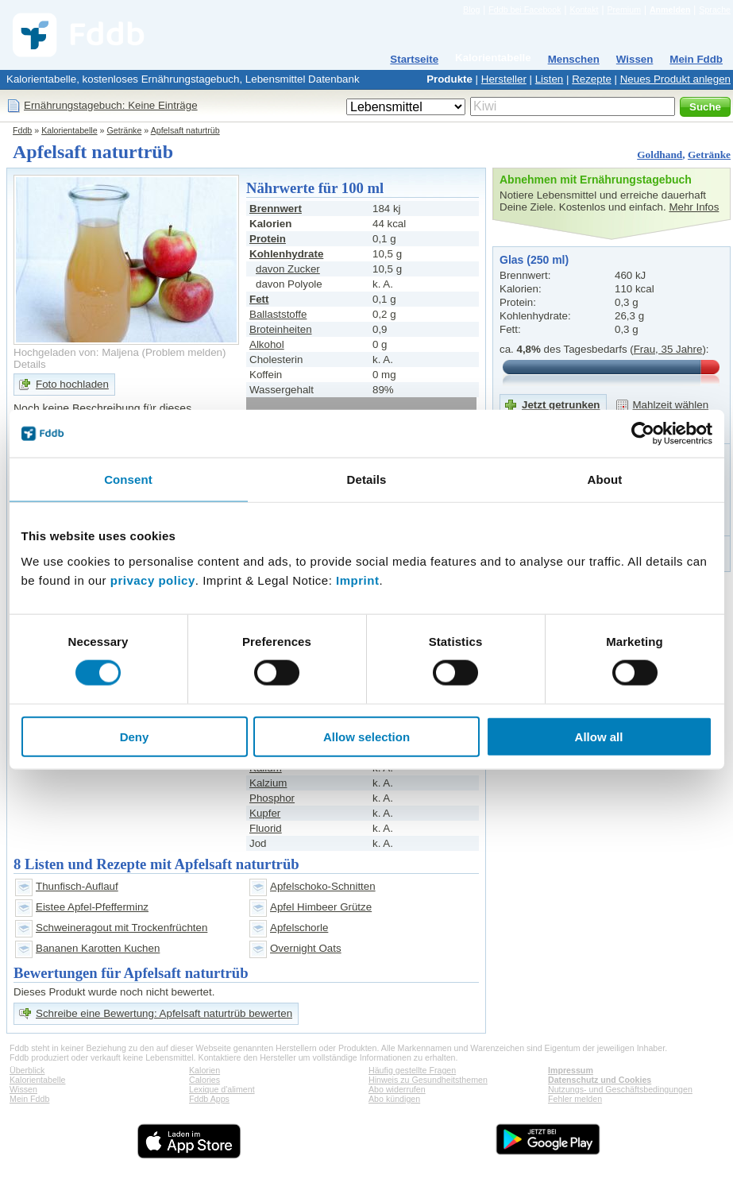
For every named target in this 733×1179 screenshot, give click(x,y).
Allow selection (366, 736)
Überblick (27, 1070)
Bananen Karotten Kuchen (98, 948)
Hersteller (504, 79)
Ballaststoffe (278, 314)
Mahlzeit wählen (671, 405)
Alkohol (266, 344)
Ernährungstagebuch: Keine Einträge (111, 105)
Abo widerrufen (397, 1089)
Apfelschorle (299, 928)
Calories (204, 1079)
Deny (134, 736)
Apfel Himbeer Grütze (321, 907)
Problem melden (183, 352)
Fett (258, 299)
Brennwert (275, 209)
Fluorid (265, 828)
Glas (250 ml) (534, 259)
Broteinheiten (280, 329)
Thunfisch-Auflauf (77, 886)
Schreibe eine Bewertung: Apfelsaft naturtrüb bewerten (164, 1013)
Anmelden (670, 9)
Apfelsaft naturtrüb (185, 130)
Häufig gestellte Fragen (412, 1070)
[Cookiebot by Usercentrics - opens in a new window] (642, 434)
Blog (471, 9)
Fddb (22, 130)
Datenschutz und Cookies (599, 1079)
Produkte (449, 79)
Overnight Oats (305, 948)
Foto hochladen (72, 384)
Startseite (414, 59)
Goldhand (659, 154)
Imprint (357, 579)
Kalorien (204, 1070)
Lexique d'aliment (222, 1089)
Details (30, 364)
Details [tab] (367, 479)
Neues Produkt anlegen (675, 79)
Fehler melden (575, 1099)
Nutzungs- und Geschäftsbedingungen (620, 1089)
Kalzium (268, 783)
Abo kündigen (394, 1099)
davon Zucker (288, 269)
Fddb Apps (209, 1099)
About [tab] (605, 479)
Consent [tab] (128, 479)
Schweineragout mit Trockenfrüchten (121, 928)
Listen (549, 79)
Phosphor (272, 798)
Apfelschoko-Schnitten (323, 886)
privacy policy (152, 579)
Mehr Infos (694, 207)
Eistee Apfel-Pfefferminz (92, 907)
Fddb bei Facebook (524, 9)
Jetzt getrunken (561, 405)
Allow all (599, 736)
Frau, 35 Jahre (668, 349)
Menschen (574, 59)
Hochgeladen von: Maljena (76, 352)
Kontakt (583, 9)
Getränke (124, 130)
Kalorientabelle (493, 58)
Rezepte (591, 79)
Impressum (570, 1070)
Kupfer (264, 813)
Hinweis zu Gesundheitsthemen (428, 1079)
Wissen (635, 59)
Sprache (715, 9)
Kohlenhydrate (286, 254)
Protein (267, 239)
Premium (624, 9)
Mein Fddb (696, 59)
